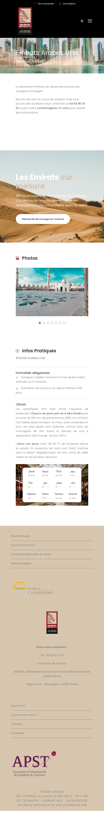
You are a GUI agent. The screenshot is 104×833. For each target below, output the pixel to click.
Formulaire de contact (52, 663)
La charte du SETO (23, 545)
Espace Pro (18, 706)
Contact (16, 724)
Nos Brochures (20, 536)
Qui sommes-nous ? (24, 715)
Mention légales (21, 563)
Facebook (17, 733)
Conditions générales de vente (31, 554)
